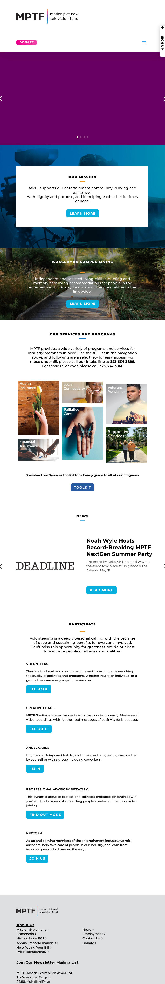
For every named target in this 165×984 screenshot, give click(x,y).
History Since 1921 (30, 938)
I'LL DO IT (38, 729)
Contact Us (91, 938)
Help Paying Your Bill (32, 947)
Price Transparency (31, 952)
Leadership (25, 934)
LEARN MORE (82, 213)
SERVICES (99, 127)
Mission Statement (31, 929)
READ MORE (101, 590)
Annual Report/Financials (36, 943)
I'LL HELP (38, 689)
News (86, 929)
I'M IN (34, 769)
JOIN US (37, 859)
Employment (92, 934)
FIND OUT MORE (45, 815)
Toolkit (82, 487)
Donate (26, 42)
